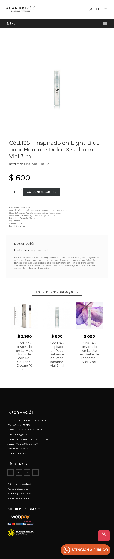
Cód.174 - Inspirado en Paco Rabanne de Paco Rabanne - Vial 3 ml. (57, 354)
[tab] (25, 244)
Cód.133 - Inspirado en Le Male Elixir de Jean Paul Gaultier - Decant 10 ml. (24, 356)
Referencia (16, 164)
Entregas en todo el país (19, 484)
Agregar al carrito (41, 192)
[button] (85, 549)
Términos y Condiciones (19, 493)
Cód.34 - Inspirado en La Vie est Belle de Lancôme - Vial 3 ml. (89, 352)
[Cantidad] (14, 192)
